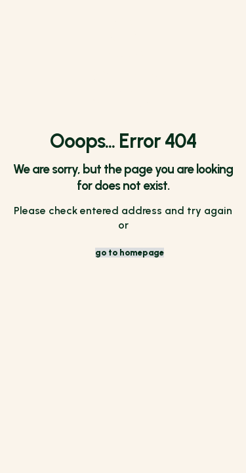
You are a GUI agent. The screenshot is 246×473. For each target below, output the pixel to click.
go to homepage (129, 253)
